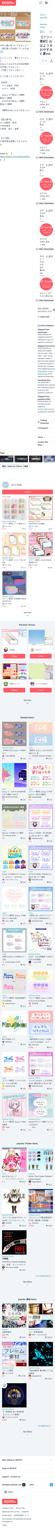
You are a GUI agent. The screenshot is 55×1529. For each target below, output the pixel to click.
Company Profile (7, 1508)
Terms (40, 437)
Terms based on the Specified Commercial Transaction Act (16, 1520)
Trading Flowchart (44, 421)
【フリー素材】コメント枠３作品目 (14, 561)
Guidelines (25, 1512)
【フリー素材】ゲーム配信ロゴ (14, 524)
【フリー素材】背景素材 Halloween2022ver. (14, 600)
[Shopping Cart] (46, 3)
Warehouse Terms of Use (10, 1512)
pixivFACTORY (43, 409)
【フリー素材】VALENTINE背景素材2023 (40, 561)
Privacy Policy (7, 1515)
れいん (38, 650)
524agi (12, 650)
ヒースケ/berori (42, 684)
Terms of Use (20, 1508)
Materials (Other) (43, 25)
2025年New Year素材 (37, 524)
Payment (44, 428)
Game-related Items (9, 521)
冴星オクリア (15, 684)
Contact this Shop (43, 443)
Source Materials (43, 16)
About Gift (44, 317)
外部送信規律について (21, 1515)
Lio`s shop (16, 485)
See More (28, 702)
